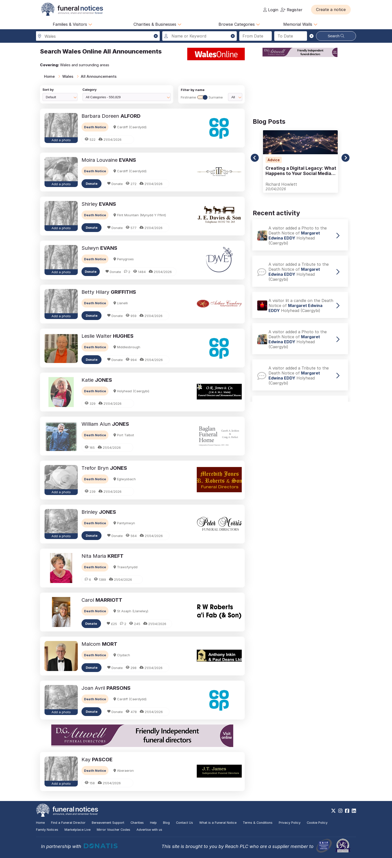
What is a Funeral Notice (217, 822)
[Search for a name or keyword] (199, 36)
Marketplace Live (77, 830)
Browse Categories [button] (239, 24)
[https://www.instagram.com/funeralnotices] (340, 811)
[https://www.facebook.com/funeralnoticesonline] (347, 811)
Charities (137, 822)
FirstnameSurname (202, 97)
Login (270, 9)
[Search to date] (290, 36)
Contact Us (184, 822)
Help (153, 822)
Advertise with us (149, 830)
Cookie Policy (317, 822)
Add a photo (61, 140)
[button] (331, 9)
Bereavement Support (108, 822)
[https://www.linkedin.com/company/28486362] (354, 811)
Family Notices (47, 830)
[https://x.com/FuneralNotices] (333, 811)
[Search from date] (255, 36)
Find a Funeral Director (68, 822)
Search (336, 36)
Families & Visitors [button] (72, 24)
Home (49, 76)
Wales (67, 76)
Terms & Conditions (257, 822)
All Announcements (98, 76)
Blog (166, 822)
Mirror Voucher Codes (113, 830)
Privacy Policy (289, 822)
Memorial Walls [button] (300, 24)
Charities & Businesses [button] (158, 24)
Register (291, 9)
